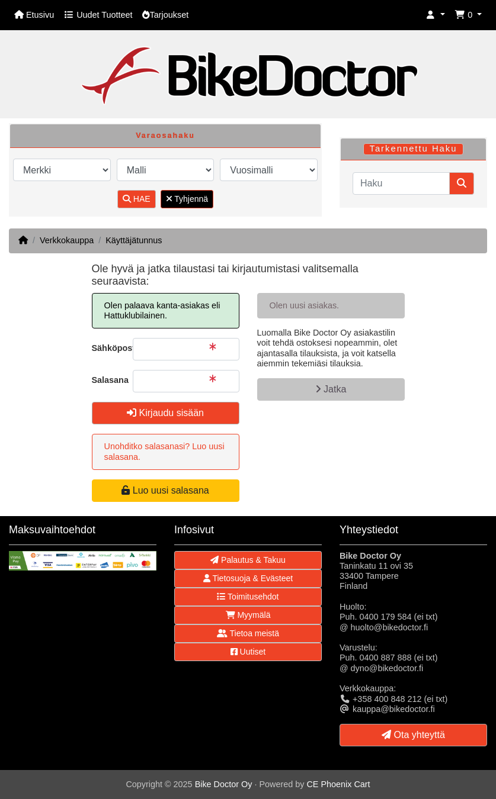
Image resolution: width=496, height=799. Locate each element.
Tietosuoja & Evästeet (248, 578)
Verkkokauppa (67, 240)
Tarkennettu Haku (413, 148)
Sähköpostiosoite (108, 348)
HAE (137, 199)
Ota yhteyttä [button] (413, 735)
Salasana (108, 380)
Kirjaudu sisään (165, 413)
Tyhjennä (187, 199)
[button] (435, 15)
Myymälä (248, 615)
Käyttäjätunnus (133, 240)
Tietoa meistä (248, 633)
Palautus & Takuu (248, 560)
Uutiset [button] (248, 651)
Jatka (331, 389)
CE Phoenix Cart (338, 784)
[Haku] (401, 183)
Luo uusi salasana (165, 490)
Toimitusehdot (248, 596)
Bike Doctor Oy (223, 784)
